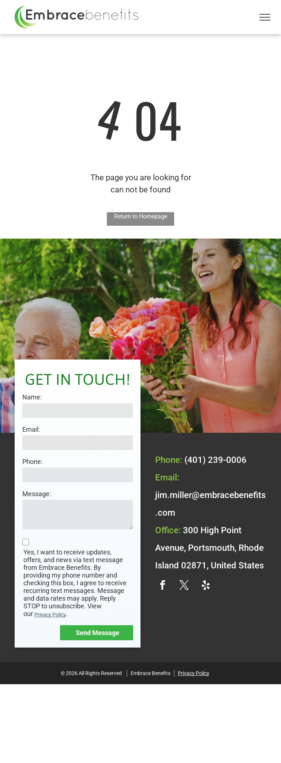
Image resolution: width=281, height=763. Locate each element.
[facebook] (162, 586)
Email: (31, 429)
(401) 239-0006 (215, 460)
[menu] (264, 17)
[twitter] (184, 586)
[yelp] (205, 586)
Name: (32, 397)
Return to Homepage (140, 216)
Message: (36, 494)
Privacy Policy (50, 615)
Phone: (32, 461)
